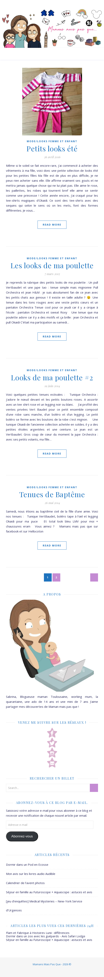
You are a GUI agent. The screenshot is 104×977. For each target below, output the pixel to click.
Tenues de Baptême (52, 494)
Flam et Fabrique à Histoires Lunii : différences (37, 933)
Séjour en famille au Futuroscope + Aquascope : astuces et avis (49, 892)
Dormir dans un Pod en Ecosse (27, 865)
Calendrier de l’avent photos (25, 883)
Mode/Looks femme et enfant (52, 141)
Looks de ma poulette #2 (52, 377)
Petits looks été (52, 148)
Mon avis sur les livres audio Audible (30, 874)
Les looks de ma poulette (52, 265)
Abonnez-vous (22, 836)
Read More (52, 224)
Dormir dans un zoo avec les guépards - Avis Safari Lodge (45, 936)
